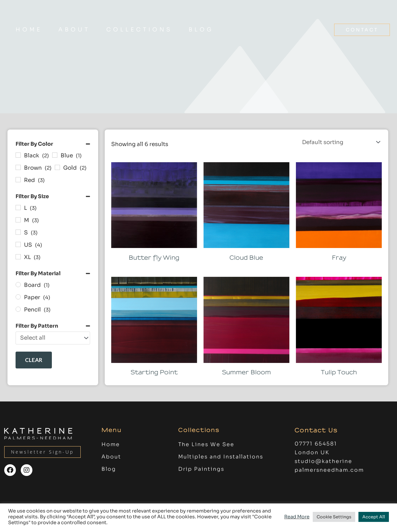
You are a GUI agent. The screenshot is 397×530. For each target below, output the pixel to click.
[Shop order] (340, 142)
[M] (18, 219)
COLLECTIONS (139, 29)
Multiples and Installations (220, 458)
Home (29, 29)
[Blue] (54, 155)
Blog (201, 29)
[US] (18, 244)
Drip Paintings (201, 470)
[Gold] (57, 167)
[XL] (18, 256)
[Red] (18, 179)
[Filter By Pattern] (53, 338)
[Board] (18, 284)
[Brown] (18, 167)
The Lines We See (206, 445)
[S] (18, 232)
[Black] (18, 155)
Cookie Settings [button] (334, 517)
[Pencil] (18, 309)
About (74, 29)
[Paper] (18, 296)
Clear (33, 359)
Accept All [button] (373, 517)
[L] (18, 207)
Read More (296, 517)
